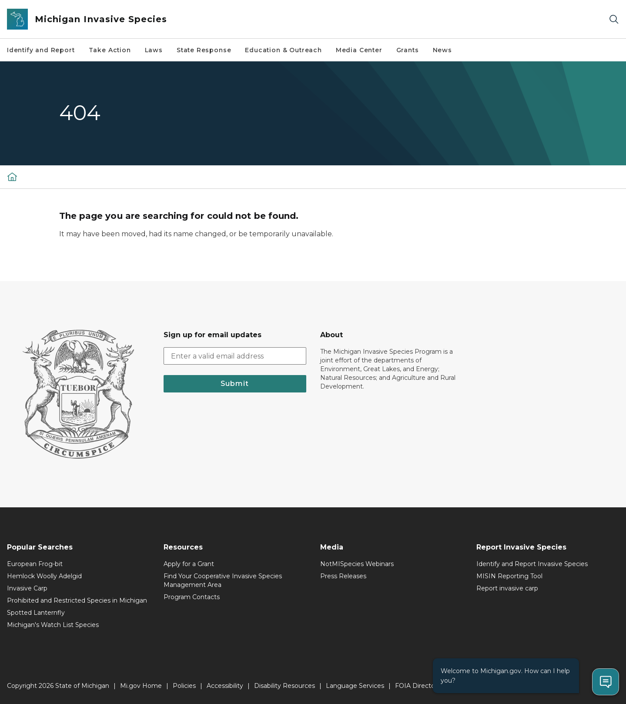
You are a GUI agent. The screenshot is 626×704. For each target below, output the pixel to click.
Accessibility (225, 686)
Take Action (110, 50)
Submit (235, 383)
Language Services (355, 686)
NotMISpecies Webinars (357, 564)
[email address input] (235, 356)
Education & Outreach (283, 50)
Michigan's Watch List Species (53, 625)
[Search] (614, 19)
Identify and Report (41, 50)
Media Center (359, 50)
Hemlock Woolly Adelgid (44, 576)
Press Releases (343, 576)
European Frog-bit (35, 564)
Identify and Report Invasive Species (532, 564)
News (442, 50)
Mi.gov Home (141, 686)
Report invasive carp (507, 588)
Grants (407, 50)
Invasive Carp (27, 588)
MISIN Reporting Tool (509, 576)
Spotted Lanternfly (36, 613)
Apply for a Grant (189, 564)
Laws (154, 50)
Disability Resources (284, 686)
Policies (184, 686)
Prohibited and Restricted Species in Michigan (77, 600)
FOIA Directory (418, 686)
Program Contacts (192, 597)
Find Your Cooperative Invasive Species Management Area (223, 580)
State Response (204, 50)
